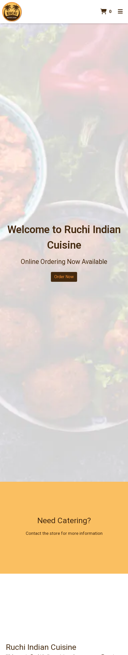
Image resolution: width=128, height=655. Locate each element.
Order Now (64, 276)
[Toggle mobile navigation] (120, 11)
